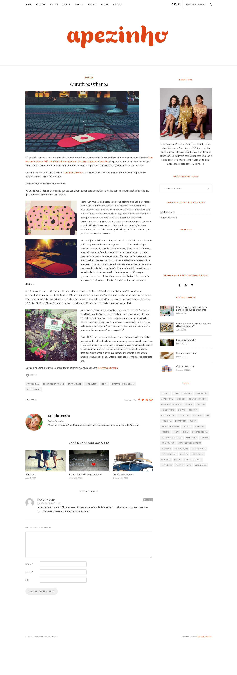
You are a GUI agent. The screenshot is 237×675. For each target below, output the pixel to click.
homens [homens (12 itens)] (165, 432)
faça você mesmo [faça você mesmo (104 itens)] (170, 426)
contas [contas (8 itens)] (181, 410)
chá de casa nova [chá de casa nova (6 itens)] (197, 399)
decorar (41, 4)
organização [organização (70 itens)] (181, 449)
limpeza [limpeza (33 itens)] (204, 438)
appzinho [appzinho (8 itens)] (187, 393)
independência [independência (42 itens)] (200, 432)
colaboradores (167, 212)
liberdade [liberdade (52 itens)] (191, 438)
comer (66, 4)
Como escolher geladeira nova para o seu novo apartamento (191, 308)
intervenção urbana (123, 384)
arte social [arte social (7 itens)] (167, 399)
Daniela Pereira (59, 416)
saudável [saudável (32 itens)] (166, 460)
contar (54, 4)
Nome (29, 564)
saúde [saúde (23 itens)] (177, 460)
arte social (33, 384)
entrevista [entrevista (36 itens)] (180, 421)
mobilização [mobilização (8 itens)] (167, 443)
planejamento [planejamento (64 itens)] (198, 449)
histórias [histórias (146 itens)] (199, 426)
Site (27, 579)
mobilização (33, 389)
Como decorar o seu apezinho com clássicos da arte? (193, 325)
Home (28, 4)
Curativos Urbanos (73, 172)
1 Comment (30, 399)
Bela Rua (104, 161)
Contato (117, 4)
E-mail (29, 572)
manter (79, 4)
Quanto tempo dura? (186, 353)
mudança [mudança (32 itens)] (166, 449)
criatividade (74, 384)
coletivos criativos (53, 384)
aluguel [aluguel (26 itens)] (165, 393)
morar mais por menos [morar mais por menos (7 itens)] (189, 443)
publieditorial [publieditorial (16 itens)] (169, 454)
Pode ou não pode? (186, 340)
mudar (92, 4)
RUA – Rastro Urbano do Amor (85, 474)
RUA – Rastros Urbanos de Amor (60, 161)
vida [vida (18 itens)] (189, 465)
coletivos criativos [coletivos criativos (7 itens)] (171, 404)
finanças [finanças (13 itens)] (186, 426)
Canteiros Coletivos (88, 161)
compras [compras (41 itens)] (200, 404)
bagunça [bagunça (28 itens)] (181, 399)
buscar (105, 4)
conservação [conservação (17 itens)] (168, 410)
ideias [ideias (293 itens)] (186, 432)
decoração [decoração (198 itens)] (183, 415)
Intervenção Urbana (108, 367)
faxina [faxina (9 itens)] (193, 421)
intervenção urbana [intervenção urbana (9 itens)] (172, 438)
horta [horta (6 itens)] (176, 432)
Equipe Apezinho (168, 217)
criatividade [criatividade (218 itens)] (167, 415)
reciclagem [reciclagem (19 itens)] (197, 454)
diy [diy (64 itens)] (207, 415)
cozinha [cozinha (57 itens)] (193, 410)
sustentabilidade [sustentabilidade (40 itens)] (193, 460)
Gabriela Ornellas (204, 636)
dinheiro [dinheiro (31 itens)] (197, 415)
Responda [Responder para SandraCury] (148, 500)
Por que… (30, 474)
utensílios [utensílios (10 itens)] (166, 465)
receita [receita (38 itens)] (184, 454)
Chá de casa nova (185, 366)
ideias (104, 384)
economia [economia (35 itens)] (166, 421)
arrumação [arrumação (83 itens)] (201, 393)
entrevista (91, 384)
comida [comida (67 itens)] (188, 404)
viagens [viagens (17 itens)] (179, 465)
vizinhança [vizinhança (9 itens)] (201, 465)
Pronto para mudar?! (124, 474)
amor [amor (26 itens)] (176, 393)
